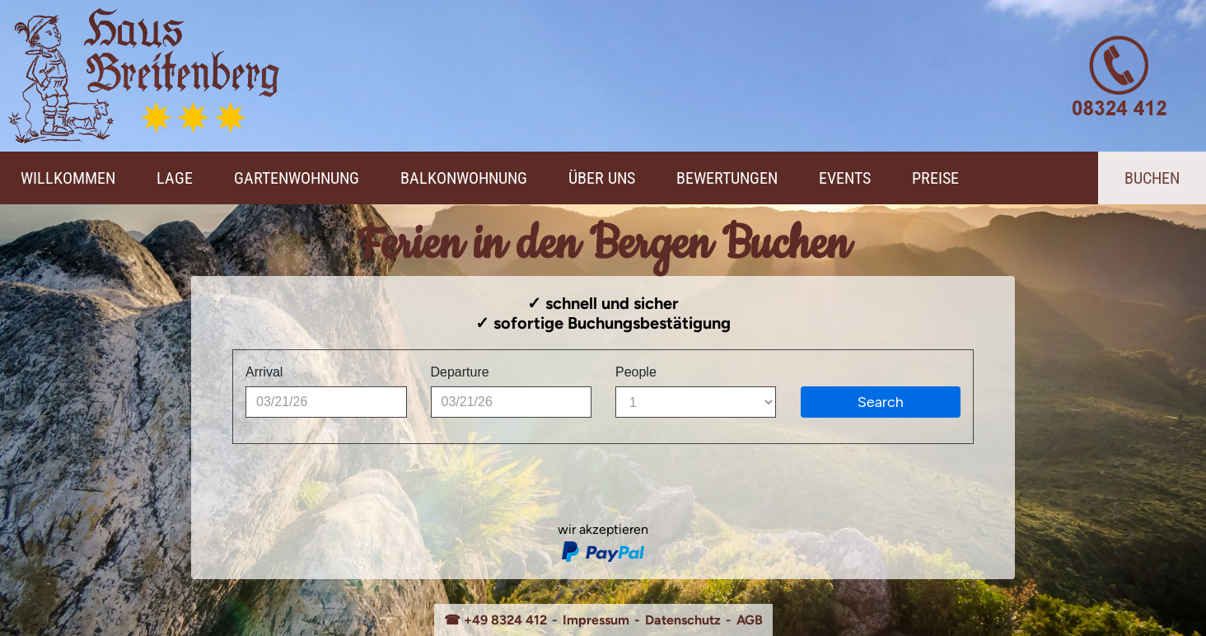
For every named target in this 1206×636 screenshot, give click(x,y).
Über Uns (601, 178)
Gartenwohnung (296, 178)
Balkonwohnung (463, 178)
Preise (935, 178)
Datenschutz (683, 620)
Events (845, 178)
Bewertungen (727, 178)
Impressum (596, 620)
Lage (175, 178)
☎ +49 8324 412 (495, 620)
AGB (749, 620)
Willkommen (68, 178)
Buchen (1152, 178)
